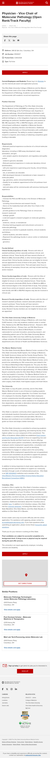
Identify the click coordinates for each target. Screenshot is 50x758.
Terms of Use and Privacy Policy (25, 727)
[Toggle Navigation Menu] (3, 3)
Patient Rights (16, 744)
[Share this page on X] (9, 40)
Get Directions (25, 583)
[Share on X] (7, 689)
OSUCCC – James (31, 698)
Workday (41, 81)
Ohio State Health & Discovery (34, 706)
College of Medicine (31, 700)
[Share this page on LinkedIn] (13, 40)
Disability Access (38, 742)
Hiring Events (5, 698)
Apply (24, 72)
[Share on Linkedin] (16, 689)
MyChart (28, 708)
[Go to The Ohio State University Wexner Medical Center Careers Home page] (25, 3)
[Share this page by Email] (18, 40)
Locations (4, 700)
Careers (4, 26)
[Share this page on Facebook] (5, 40)
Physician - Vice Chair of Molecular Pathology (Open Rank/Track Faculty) (21, 27)
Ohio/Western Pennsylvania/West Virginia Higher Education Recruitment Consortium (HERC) (23, 477)
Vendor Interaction (7, 744)
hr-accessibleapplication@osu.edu (23, 521)
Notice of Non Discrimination (29, 744)
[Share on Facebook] (2, 689)
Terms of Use (20, 742)
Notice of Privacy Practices (9, 742)
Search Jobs (12, 26)
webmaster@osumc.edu (33, 755)
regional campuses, (15, 506)
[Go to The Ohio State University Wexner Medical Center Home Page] (11, 683)
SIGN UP (25, 671)
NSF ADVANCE (11, 473)
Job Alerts (5, 703)
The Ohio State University (33, 703)
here (10, 504)
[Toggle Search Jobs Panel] (47, 3)
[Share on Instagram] (11, 689)
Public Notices (29, 742)
